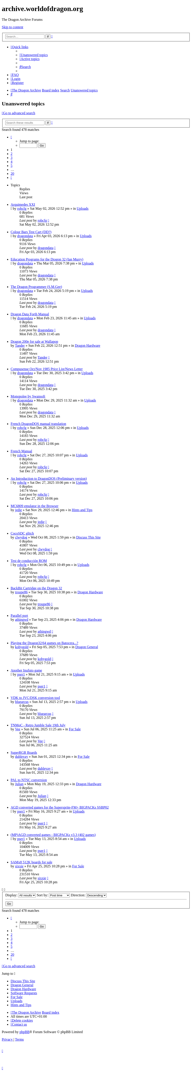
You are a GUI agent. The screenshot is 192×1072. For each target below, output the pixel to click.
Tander (20, 345)
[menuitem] (33, 55)
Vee (17, 729)
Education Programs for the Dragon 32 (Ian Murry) (47, 259)
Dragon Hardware (87, 345)
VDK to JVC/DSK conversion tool (35, 698)
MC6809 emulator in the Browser (34, 506)
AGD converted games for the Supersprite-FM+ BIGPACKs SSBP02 (60, 807)
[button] (11, 137)
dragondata (25, 236)
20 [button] (12, 173)
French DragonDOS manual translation (38, 424)
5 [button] (11, 166)
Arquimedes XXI (23, 204)
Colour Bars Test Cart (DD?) (31, 232)
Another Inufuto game (26, 670)
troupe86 (21, 592)
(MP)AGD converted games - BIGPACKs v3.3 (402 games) (53, 835)
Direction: (89, 895)
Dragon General (86, 647)
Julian (19, 784)
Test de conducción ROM (29, 561)
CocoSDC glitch (22, 533)
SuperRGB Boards (24, 752)
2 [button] (11, 154)
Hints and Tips (82, 510)
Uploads (82, 208)
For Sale (75, 729)
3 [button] (11, 158)
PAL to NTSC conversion (29, 780)
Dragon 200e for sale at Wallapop (34, 341)
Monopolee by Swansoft (28, 396)
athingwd (21, 619)
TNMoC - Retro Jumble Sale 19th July (38, 725)
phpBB (24, 1032)
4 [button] (11, 162)
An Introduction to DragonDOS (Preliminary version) (49, 478)
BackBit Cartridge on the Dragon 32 (36, 588)
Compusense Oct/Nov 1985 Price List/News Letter (47, 369)
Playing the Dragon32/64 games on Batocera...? (44, 643)
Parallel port (19, 615)
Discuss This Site (88, 537)
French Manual (21, 451)
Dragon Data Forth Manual (30, 314)
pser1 (21, 674)
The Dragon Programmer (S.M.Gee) (36, 287)
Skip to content (12, 27)
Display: (20, 895)
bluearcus (22, 702)
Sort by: (53, 895)
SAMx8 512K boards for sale (31, 862)
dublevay (21, 756)
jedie (18, 510)
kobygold (21, 647)
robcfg (22, 208)
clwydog (21, 537)
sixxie (19, 866)
